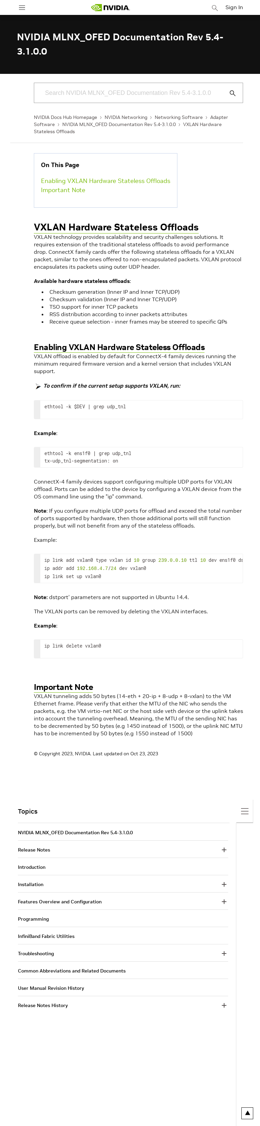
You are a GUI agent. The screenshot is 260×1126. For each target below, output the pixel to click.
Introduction (31, 866)
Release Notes (34, 848)
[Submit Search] (229, 93)
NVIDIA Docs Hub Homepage (65, 117)
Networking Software (179, 117)
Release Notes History (43, 1004)
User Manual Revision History (51, 987)
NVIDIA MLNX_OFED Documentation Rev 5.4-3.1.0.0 (119, 124)
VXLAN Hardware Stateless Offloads (116, 227)
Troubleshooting (36, 952)
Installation (30, 883)
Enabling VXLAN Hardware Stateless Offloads (105, 181)
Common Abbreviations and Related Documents (72, 969)
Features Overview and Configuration (60, 900)
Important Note (63, 190)
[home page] (110, 7)
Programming (33, 918)
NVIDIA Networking (126, 117)
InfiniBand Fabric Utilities (46, 935)
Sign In (234, 7)
